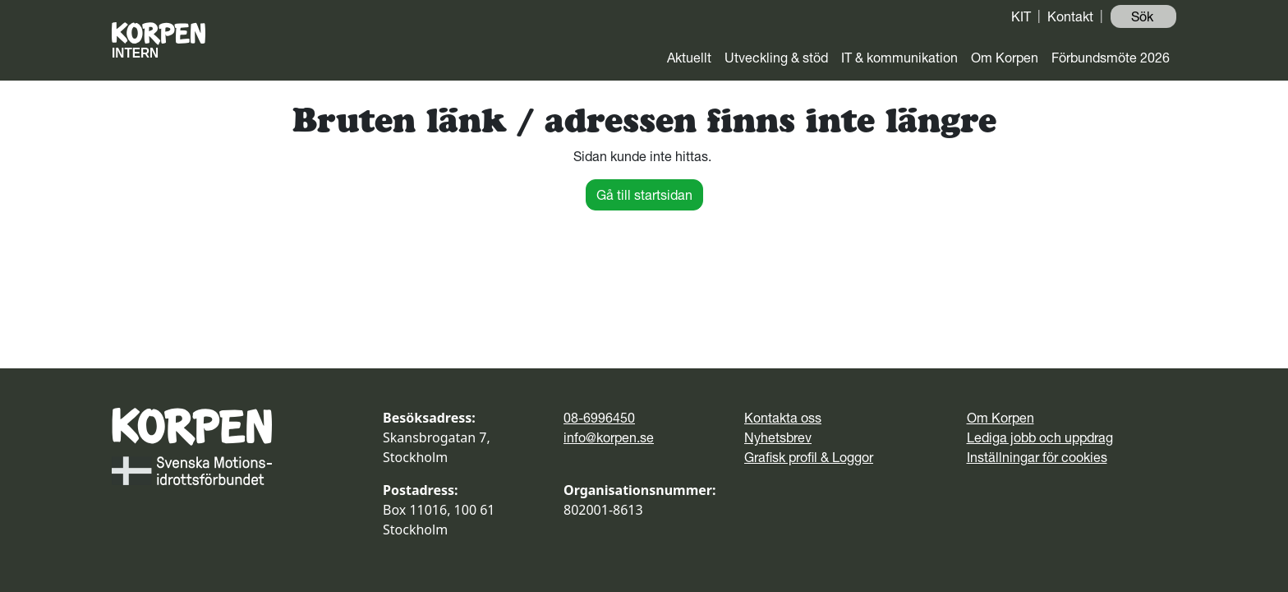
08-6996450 (599, 417)
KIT (1021, 16)
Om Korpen (1004, 57)
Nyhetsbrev (778, 437)
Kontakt (1070, 16)
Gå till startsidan (644, 195)
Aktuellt (689, 57)
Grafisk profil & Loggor (808, 457)
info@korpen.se (609, 437)
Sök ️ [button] (1144, 16)
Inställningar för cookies (1037, 457)
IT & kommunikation (899, 57)
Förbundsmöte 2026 (1110, 57)
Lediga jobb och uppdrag (1040, 437)
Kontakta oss (782, 417)
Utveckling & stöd (776, 57)
